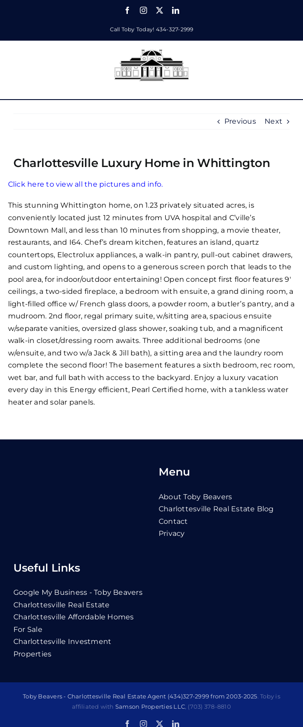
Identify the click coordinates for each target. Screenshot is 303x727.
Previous (240, 121)
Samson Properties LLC (150, 706)
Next (273, 121)
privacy (172, 533)
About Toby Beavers (195, 497)
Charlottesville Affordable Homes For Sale (73, 623)
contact (173, 521)
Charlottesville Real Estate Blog (216, 509)
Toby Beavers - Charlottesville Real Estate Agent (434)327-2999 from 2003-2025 (140, 696)
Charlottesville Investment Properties (62, 647)
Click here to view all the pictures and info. (85, 184)
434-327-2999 (175, 29)
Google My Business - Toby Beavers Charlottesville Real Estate (78, 598)
